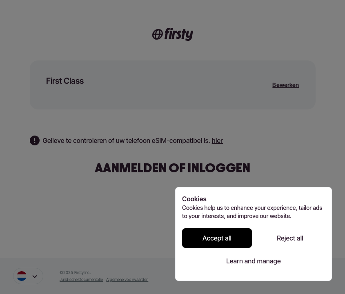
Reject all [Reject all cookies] (290, 238)
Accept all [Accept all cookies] (217, 238)
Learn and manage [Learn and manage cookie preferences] (253, 261)
